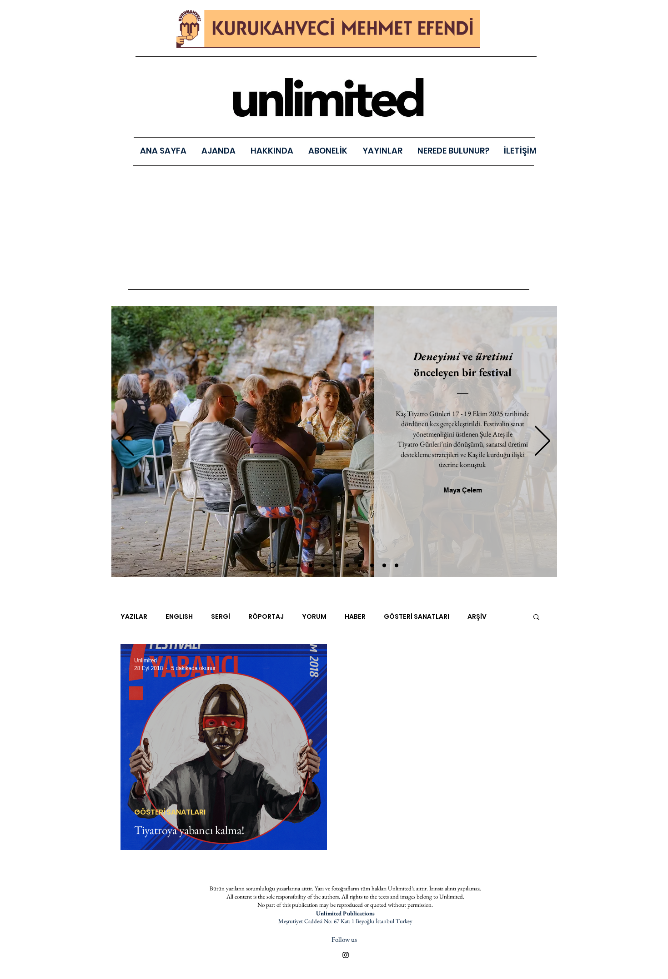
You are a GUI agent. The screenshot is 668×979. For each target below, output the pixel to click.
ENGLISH (179, 617)
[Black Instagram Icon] (346, 955)
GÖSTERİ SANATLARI (416, 617)
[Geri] (126, 441)
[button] (382, 150)
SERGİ (220, 617)
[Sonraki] (542, 441)
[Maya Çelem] (462, 489)
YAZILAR (134, 617)
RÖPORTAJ (266, 617)
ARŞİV (477, 617)
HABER (355, 617)
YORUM (314, 617)
